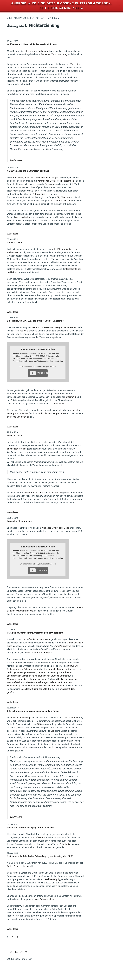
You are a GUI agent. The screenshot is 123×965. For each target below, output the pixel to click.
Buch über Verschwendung (90, 54)
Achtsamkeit (22, 175)
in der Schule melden (81, 899)
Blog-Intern (29, 108)
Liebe (23, 231)
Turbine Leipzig (89, 879)
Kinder (31, 188)
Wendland (21, 157)
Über (46, 18)
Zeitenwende (14, 235)
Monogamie (29, 253)
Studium (20, 154)
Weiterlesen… (54, 160)
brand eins (84, 67)
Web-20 (31, 279)
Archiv (54, 18)
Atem (12, 202)
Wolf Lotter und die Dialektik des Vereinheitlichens (68, 44)
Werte (20, 112)
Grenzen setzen (51, 242)
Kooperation (19, 227)
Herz (8, 116)
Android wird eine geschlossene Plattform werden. (61, 3)
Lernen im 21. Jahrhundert (57, 521)
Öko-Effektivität (27, 202)
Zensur (24, 258)
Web (32, 175)
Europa (8, 227)
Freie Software (27, 218)
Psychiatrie (87, 184)
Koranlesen (11, 287)
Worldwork (18, 248)
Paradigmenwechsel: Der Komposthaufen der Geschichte (72, 632)
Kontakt (77, 18)
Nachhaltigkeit (13, 244)
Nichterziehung (20, 206)
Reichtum (20, 300)
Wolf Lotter (111, 64)
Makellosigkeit (19, 142)
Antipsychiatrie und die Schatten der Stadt (64, 171)
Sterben (15, 231)
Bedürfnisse (20, 279)
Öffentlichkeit (15, 137)
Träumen (30, 300)
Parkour (30, 292)
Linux (31, 198)
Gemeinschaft (26, 184)
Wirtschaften (17, 198)
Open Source (28, 240)
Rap (17, 203)
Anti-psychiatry (59, 217)
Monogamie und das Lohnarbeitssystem (63, 679)
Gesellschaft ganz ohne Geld (71, 689)
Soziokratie (29, 262)
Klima (31, 223)
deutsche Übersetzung (55, 416)
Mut (32, 125)
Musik (31, 270)
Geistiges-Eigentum (19, 161)
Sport (32, 161)
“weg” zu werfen (100, 646)
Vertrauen (28, 137)
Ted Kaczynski (93, 403)
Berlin (23, 275)
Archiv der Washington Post (88, 413)
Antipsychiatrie (76, 194)
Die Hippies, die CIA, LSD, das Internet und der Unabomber (72, 320)
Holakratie (29, 150)
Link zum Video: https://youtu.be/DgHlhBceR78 (74, 367)
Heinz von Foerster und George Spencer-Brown (91, 327)
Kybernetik (107, 397)
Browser (18, 211)
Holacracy (10, 146)
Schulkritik (101, 844)
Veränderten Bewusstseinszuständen (92, 181)
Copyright (30, 129)
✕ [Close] (120, 5)
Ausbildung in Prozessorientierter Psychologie (72, 177)
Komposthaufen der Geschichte (72, 639)
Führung (10, 253)
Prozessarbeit (26, 117)
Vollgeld (30, 227)
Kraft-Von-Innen (16, 129)
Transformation (14, 262)
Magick (11, 150)
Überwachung (15, 283)
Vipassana (29, 112)
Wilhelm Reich (91, 492)
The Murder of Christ (70, 492)
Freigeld (30, 157)
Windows (30, 249)
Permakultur (10, 113)
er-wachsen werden (53, 448)
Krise (25, 223)
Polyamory (29, 154)
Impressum (90, 18)
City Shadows (100, 197)
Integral (20, 150)
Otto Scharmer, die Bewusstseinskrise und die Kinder (70, 711)
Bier (17, 146)
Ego (89, 731)
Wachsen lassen (52, 435)
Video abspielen (79, 373)
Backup (31, 231)
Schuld (20, 121)
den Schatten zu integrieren (77, 652)
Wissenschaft (27, 180)
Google (31, 142)
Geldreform (28, 236)
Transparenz (27, 244)
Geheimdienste (67, 669)
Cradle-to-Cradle (17, 133)
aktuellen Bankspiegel (57, 717)
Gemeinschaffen (18, 270)
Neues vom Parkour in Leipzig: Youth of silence (67, 827)
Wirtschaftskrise (26, 266)
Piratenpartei (10, 157)
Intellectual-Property (25, 215)
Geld (31, 257)
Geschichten (18, 296)
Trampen (11, 121)
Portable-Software (12, 223)
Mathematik (9, 300)
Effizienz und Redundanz (73, 51)
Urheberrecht (23, 125)
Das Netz (60, 330)
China (31, 146)
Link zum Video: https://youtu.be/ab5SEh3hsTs (74, 564)
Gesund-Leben (13, 240)
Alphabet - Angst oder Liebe (92, 528)
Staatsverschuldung (25, 287)
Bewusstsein (23, 170)
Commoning (12, 274)
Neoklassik (29, 121)
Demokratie (17, 292)
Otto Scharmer (107, 717)
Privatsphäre (20, 188)
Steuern (77, 672)
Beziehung (29, 210)
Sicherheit (29, 283)
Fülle (15, 116)
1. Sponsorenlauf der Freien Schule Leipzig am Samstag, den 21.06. (77, 856)
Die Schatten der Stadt (97, 200)
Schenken (65, 18)
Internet (17, 108)
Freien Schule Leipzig (54, 866)
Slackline (30, 165)
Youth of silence (74, 837)
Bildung (24, 146)
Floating (30, 275)
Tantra (31, 206)
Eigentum (29, 133)
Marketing (29, 296)
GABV (76, 724)
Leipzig (19, 253)
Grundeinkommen (25, 193)
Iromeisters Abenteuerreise (21, 42)
